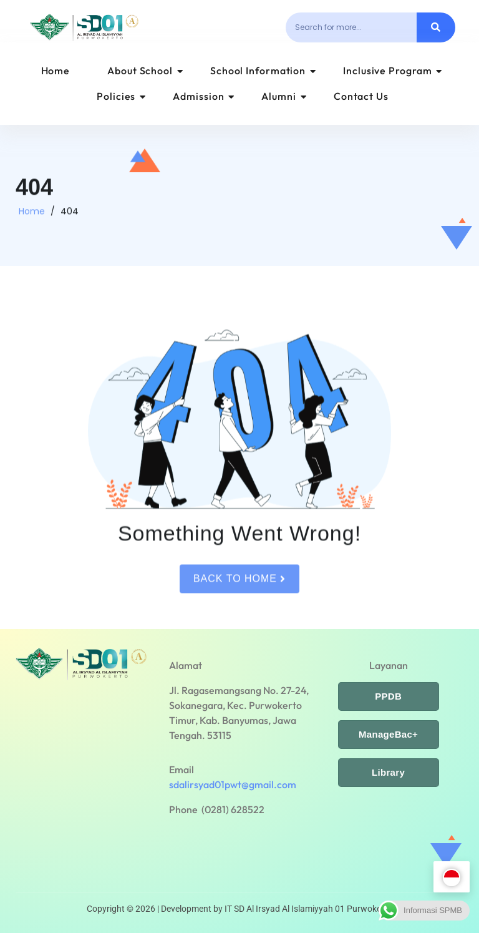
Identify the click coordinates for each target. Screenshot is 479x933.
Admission (204, 96)
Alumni (283, 96)
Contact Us (361, 96)
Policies (121, 96)
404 (69, 216)
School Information (263, 70)
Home (55, 70)
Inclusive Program (392, 70)
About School (145, 70)
